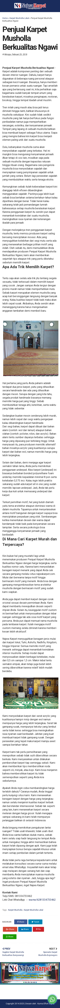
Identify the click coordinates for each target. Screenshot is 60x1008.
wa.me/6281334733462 (42, 899)
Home (5, 18)
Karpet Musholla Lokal (19, 18)
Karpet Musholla (15, 910)
